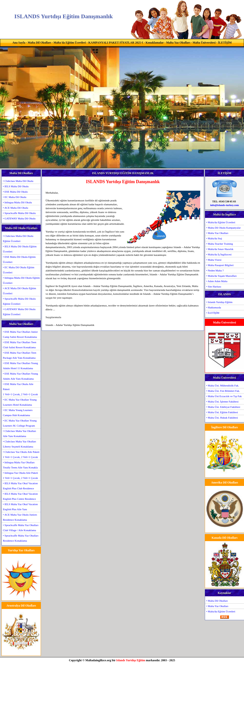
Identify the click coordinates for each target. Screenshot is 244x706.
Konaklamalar (155, 42)
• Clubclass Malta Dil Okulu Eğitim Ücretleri (18, 238)
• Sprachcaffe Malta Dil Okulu (19, 213)
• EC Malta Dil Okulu (14, 197)
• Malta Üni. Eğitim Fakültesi (222, 412)
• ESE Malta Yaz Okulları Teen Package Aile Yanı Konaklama (19, 355)
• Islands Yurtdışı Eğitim (219, 302)
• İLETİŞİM (212, 312)
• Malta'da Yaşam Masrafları (221, 275)
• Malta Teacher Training (219, 243)
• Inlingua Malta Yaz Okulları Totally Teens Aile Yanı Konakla (20, 465)
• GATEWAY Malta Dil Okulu (19, 218)
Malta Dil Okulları (39, 42)
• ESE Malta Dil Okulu (15, 191)
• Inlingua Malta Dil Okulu (17, 202)
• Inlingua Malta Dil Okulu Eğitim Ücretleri (21, 280)
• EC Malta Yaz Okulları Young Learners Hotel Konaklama (20, 402)
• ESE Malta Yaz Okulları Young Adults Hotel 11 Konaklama (20, 366)
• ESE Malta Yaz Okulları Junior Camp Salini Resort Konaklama (20, 334)
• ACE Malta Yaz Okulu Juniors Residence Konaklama (20, 517)
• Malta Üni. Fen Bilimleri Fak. (223, 390)
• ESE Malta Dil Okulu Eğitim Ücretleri (19, 259)
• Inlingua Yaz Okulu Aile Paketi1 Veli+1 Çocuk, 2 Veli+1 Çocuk (20, 475)
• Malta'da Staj (214, 238)
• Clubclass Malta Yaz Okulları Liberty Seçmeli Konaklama (19, 444)
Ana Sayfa (18, 42)
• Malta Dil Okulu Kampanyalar (223, 227)
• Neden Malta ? (215, 270)
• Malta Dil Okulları (217, 600)
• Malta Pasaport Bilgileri (220, 265)
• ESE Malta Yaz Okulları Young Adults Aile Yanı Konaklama (20, 376)
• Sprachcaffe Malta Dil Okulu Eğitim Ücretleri (19, 301)
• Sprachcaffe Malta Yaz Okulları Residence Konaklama (20, 538)
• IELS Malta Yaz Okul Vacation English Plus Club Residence (20, 486)
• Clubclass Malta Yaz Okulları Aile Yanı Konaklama (19, 433)
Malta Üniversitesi (204, 42)
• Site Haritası (213, 286)
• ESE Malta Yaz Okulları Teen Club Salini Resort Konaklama (19, 345)
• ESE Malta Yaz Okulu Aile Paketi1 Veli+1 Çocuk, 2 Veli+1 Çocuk (20, 389)
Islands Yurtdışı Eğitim (130, 660)
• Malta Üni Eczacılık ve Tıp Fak (224, 396)
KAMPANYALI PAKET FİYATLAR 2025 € (115, 42)
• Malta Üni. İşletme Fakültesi (222, 401)
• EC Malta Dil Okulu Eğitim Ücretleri (18, 270)
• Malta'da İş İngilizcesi (219, 254)
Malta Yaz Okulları (178, 42)
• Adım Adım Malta (216, 281)
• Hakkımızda (213, 307)
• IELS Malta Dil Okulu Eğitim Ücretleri (20, 249)
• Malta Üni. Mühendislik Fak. (222, 385)
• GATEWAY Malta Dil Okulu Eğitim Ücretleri (19, 312)
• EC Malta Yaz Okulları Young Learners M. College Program (20, 423)
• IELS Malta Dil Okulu (15, 186)
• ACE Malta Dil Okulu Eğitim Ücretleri (19, 291)
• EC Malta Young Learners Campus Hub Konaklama (17, 413)
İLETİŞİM (225, 42)
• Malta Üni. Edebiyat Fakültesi (223, 406)
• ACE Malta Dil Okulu (15, 207)
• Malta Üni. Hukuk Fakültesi (222, 417)
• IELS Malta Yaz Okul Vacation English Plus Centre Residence (20, 496)
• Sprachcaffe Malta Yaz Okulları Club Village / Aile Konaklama (20, 528)
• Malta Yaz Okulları (217, 233)
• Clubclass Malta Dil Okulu (18, 180)
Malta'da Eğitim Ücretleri (70, 42)
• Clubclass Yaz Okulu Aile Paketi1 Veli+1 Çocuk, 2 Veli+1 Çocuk (21, 454)
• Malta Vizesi (213, 259)
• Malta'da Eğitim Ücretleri (220, 222)
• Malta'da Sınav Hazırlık (219, 249)
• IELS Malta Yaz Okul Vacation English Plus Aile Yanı (20, 507)
